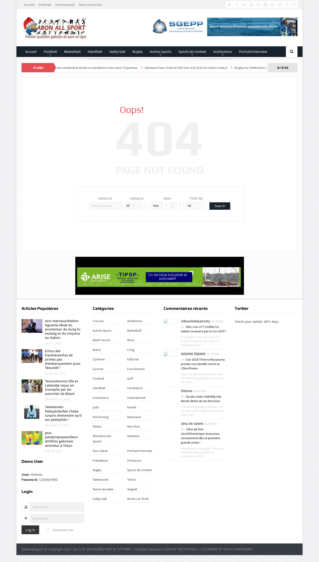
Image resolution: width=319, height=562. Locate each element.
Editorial (45, 4)
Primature (134, 460)
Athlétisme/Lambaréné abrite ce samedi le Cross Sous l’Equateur (94, 68)
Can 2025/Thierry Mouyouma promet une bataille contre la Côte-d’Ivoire (203, 364)
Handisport (135, 388)
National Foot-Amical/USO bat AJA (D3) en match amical (189, 68)
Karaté (131, 407)
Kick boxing (100, 417)
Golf (130, 378)
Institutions (222, 52)
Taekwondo (101, 479)
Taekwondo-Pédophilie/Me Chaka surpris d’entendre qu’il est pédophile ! (63, 413)
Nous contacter (90, 4)
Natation (133, 436)
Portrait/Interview (253, 52)
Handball (95, 52)
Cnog (130, 350)
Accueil (29, 4)
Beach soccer (102, 340)
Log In (30, 529)
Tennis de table (103, 489)
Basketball (72, 52)
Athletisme (134, 321)
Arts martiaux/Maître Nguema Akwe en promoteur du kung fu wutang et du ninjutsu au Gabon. (62, 329)
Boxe (130, 340)
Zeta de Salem (192, 423)
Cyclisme (99, 359)
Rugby (137, 52)
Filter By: (196, 198)
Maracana (134, 417)
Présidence (100, 460)
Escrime (98, 369)
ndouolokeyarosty (195, 321)
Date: (168, 198)
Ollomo (187, 391)
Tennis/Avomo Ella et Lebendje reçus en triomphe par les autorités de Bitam (61, 387)
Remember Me (60, 530)
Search (220, 206)
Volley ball (117, 52)
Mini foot (133, 426)
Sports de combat (192, 52)
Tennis (131, 479)
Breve (97, 350)
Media (97, 426)
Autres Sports (160, 52)
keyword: (105, 198)
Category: (136, 198)
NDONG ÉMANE (193, 354)
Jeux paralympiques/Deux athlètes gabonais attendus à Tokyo (61, 439)
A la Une (98, 321)
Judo (96, 407)
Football (50, 52)
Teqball (132, 489)
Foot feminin (136, 369)
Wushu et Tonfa (138, 499)
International (64, 4)
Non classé (100, 451)
